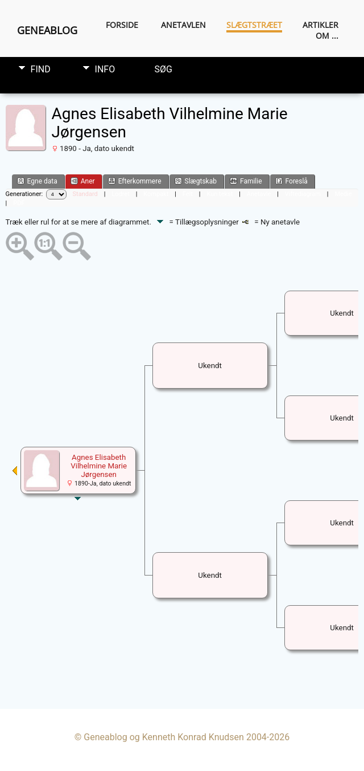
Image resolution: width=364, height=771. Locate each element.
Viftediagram (303, 194)
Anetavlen (183, 24)
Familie (246, 181)
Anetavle (259, 194)
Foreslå (291, 181)
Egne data (37, 181)
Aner (83, 181)
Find (41, 69)
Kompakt (155, 194)
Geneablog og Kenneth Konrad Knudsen (164, 737)
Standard (85, 194)
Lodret (120, 194)
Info (105, 69)
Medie (342, 194)
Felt (188, 194)
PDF (18, 203)
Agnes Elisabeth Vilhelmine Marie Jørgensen (99, 466)
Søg (163, 69)
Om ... (327, 35)
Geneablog (47, 30)
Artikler (320, 24)
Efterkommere (135, 181)
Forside (122, 24)
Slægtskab (196, 181)
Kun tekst (219, 194)
